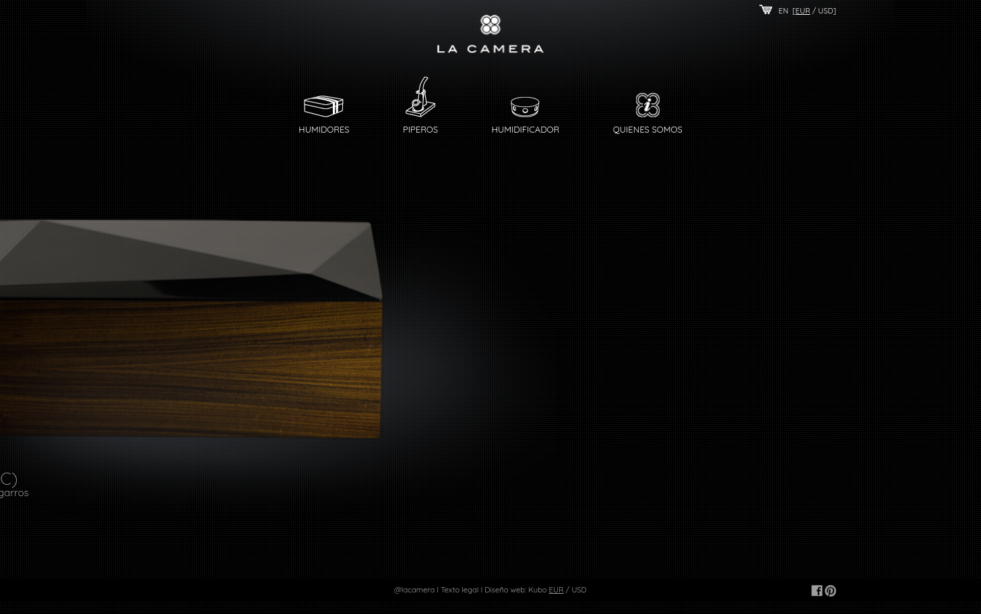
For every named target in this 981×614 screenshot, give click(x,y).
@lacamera (414, 589)
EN (784, 10)
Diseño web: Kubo (515, 589)
